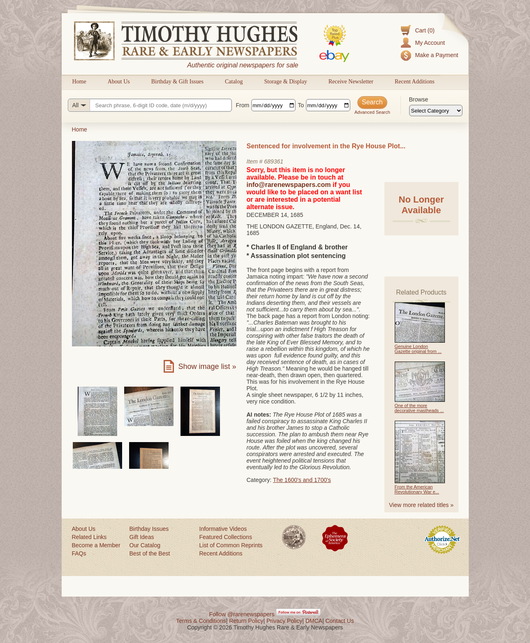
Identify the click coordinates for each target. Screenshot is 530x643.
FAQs (79, 553)
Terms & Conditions (201, 621)
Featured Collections (225, 537)
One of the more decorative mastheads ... (419, 408)
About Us (119, 81)
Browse (418, 99)
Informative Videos (223, 528)
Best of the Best (150, 553)
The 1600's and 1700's (302, 480)
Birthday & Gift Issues (177, 81)
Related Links (89, 537)
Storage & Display (285, 81)
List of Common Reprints (231, 545)
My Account (429, 42)
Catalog (234, 81)
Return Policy (246, 621)
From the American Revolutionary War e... (417, 489)
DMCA (314, 621)
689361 (273, 161)
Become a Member (96, 545)
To (301, 105)
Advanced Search (372, 112)
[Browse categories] (436, 110)
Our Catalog (145, 545)
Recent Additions (415, 81)
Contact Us (339, 621)
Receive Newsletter (351, 81)
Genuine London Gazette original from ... (418, 349)
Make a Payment (436, 55)
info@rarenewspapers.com (289, 184)
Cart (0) (424, 30)
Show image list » (207, 366)
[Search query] (150, 105)
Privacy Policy (284, 621)
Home (79, 81)
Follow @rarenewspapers (242, 614)
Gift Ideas (142, 537)
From (243, 105)
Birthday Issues (149, 528)
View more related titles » (421, 505)
